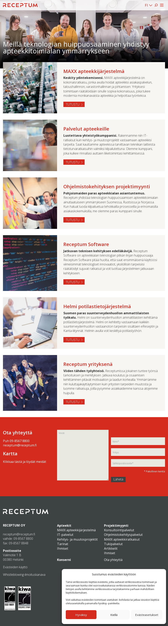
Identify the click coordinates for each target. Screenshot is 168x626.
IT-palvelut (65, 534)
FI (146, 5)
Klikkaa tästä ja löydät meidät (24, 461)
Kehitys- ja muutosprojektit (77, 539)
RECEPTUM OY (14, 525)
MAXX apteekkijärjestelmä (76, 530)
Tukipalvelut (113, 544)
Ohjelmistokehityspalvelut (123, 534)
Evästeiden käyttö (15, 567)
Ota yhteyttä (113, 560)
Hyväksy (81, 615)
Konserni (64, 560)
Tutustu (72, 104)
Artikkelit (110, 548)
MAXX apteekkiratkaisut (122, 539)
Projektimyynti (116, 525)
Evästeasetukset (146, 615)
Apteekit (64, 525)
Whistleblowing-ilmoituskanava (24, 574)
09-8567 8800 (20, 441)
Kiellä (113, 615)
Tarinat (62, 544)
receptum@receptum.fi (20, 445)
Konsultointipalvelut (119, 530)
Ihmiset (62, 548)
